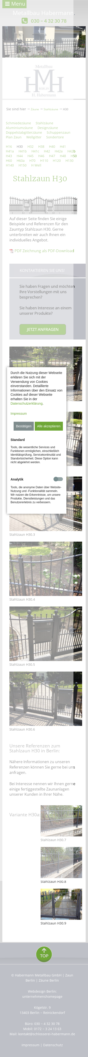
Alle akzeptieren (63, 518)
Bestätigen (38, 518)
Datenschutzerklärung (54, 495)
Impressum (19, 505)
